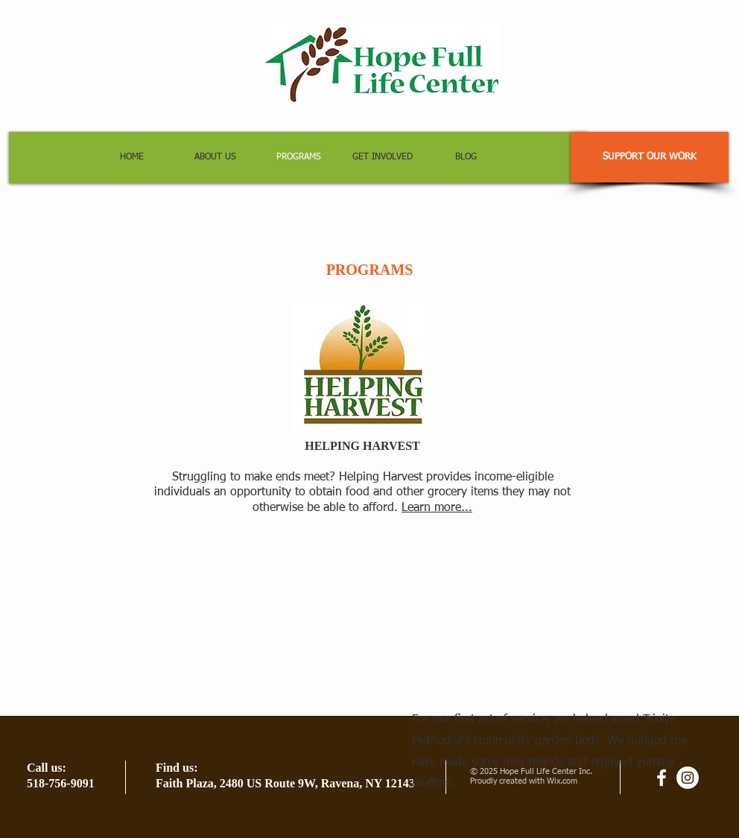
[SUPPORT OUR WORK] (650, 157)
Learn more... (437, 508)
